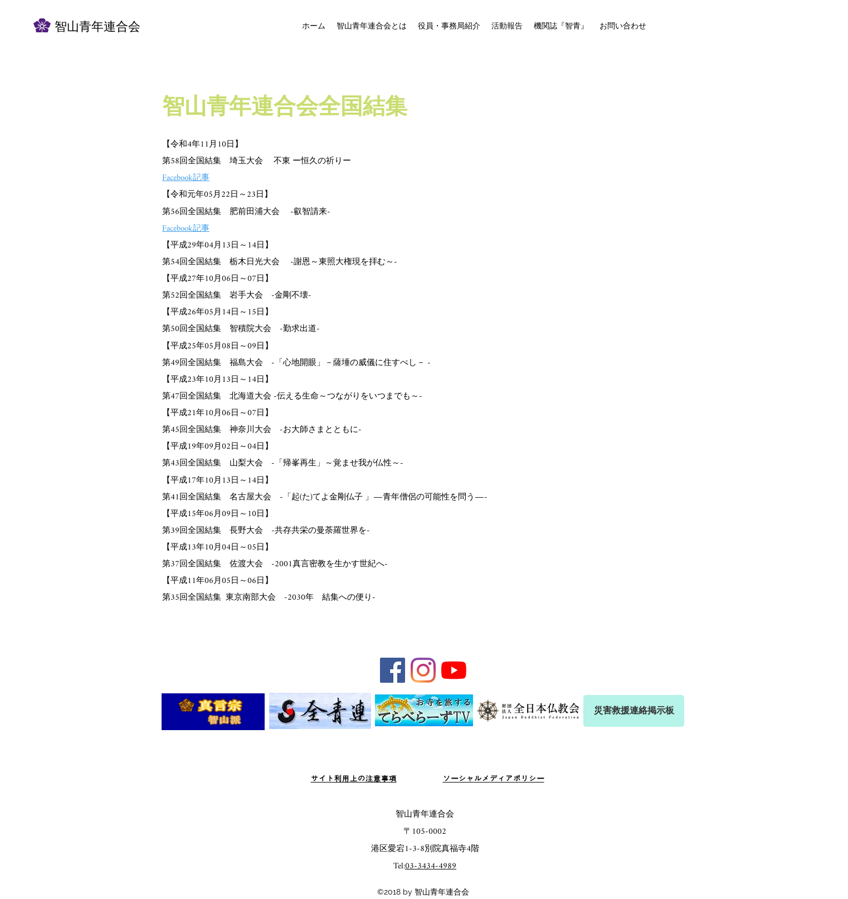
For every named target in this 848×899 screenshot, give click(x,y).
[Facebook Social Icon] (392, 670)
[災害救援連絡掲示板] (633, 711)
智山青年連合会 (97, 27)
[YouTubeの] (453, 670)
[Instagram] (423, 670)
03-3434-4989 (430, 866)
